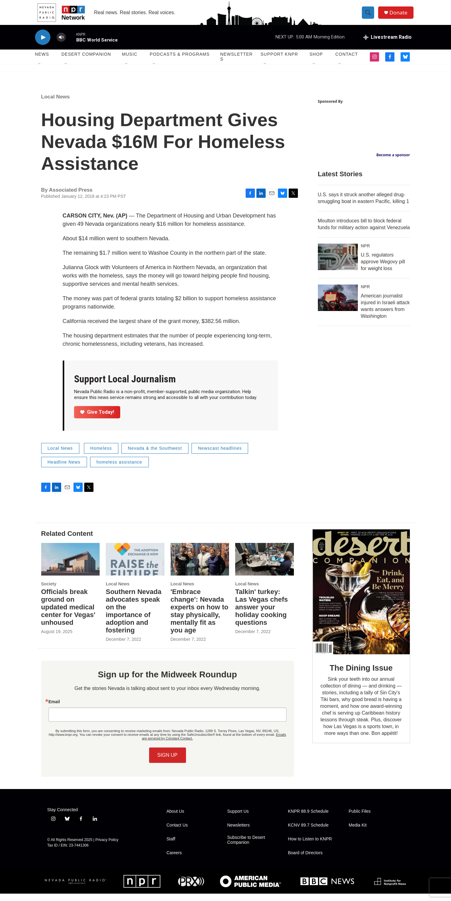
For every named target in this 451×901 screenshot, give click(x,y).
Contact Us (177, 832)
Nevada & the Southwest (155, 455)
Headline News (64, 469)
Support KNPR (279, 61)
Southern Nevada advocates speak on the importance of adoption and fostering (133, 618)
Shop (316, 61)
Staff (171, 846)
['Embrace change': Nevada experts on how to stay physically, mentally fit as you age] (200, 566)
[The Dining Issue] (361, 599)
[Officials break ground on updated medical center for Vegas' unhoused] (70, 566)
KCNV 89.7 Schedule (308, 832)
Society (49, 591)
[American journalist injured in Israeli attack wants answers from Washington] (338, 305)
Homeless (101, 455)
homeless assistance (119, 469)
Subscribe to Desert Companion (246, 847)
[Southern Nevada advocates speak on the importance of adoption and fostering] (135, 566)
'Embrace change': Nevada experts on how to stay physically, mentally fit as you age (199, 618)
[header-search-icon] (369, 16)
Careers (174, 860)
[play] (43, 44)
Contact (346, 61)
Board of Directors (305, 860)
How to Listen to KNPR (310, 846)
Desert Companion (86, 61)
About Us (175, 818)
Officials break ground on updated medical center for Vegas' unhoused (68, 614)
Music (129, 61)
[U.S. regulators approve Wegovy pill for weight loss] (338, 264)
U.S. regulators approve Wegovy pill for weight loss (383, 269)
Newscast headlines (220, 455)
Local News (55, 104)
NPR (365, 253)
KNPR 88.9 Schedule (308, 818)
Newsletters (236, 64)
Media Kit (357, 832)
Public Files (360, 818)
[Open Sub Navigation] (39, 71)
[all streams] (387, 44)
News (42, 61)
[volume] (61, 45)
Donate (400, 16)
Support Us (238, 818)
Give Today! (97, 419)
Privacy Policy (106, 847)
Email (54, 709)
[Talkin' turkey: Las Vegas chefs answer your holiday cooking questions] (264, 566)
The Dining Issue (361, 675)
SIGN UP (167, 762)
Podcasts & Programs (180, 61)
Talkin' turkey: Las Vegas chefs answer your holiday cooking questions (261, 614)
